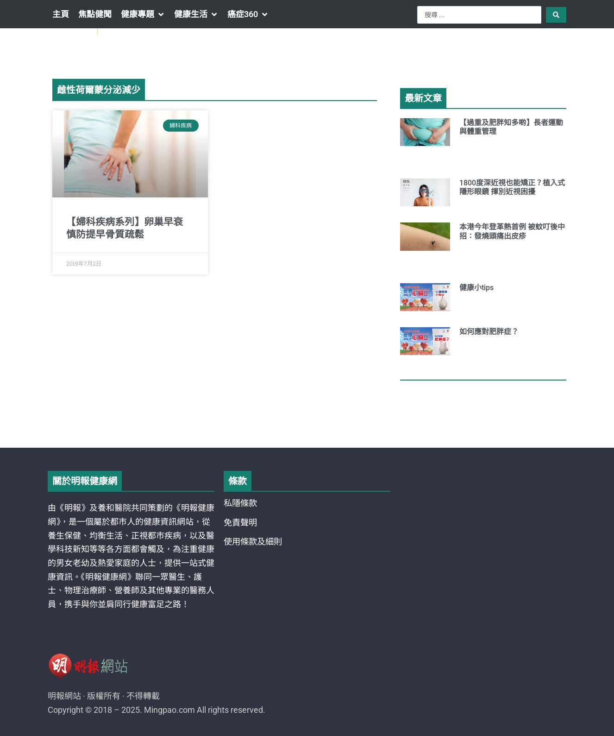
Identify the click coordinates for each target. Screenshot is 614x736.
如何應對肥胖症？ (489, 331)
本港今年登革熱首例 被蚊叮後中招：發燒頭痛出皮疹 (512, 231)
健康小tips (476, 287)
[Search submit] (556, 15)
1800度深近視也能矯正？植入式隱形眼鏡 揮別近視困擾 (512, 187)
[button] (142, 14)
